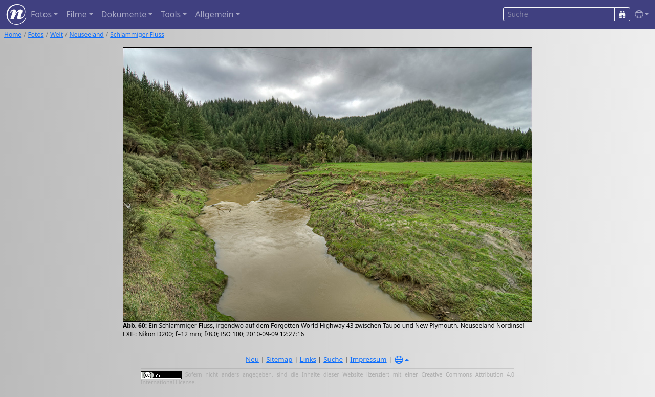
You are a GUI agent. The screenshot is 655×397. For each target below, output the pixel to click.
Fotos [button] (41, 14)
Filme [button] (76, 14)
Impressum (368, 359)
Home (12, 34)
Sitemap (279, 359)
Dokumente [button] (123, 14)
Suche (333, 359)
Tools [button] (171, 14)
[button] (639, 14)
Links (308, 359)
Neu (252, 359)
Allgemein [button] (214, 14)
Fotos (36, 34)
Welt (56, 34)
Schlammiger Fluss (137, 34)
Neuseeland (87, 34)
